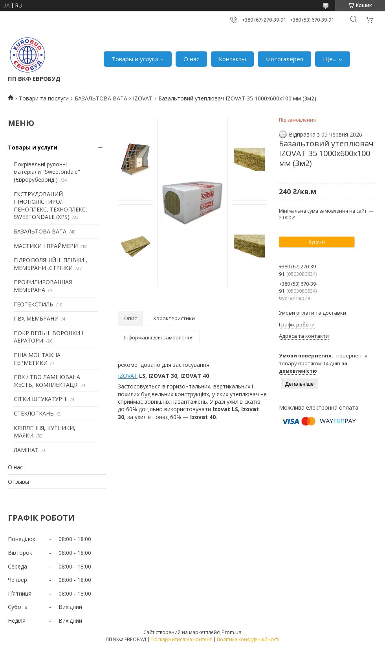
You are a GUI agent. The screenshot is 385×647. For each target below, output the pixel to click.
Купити (316, 242)
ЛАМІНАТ (26, 450)
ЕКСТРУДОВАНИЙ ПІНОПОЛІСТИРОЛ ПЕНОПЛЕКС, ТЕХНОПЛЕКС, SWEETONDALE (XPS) (50, 205)
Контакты (232, 59)
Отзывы (18, 481)
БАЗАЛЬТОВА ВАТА (101, 98)
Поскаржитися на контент (181, 639)
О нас (191, 59)
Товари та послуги (44, 98)
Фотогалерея (284, 59)
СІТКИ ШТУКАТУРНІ (41, 399)
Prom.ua (232, 632)
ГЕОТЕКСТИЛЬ (33, 304)
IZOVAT (142, 98)
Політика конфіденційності (248, 639)
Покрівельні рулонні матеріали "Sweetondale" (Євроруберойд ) (47, 171)
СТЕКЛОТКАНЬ (34, 413)
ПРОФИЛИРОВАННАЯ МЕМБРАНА (43, 285)
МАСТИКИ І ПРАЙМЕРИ (46, 246)
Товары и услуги (135, 59)
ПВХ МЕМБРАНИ (36, 318)
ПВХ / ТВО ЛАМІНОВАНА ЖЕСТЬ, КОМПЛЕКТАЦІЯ (47, 380)
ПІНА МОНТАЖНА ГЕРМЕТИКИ (37, 358)
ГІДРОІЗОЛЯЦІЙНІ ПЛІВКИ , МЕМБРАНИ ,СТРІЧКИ (50, 264)
